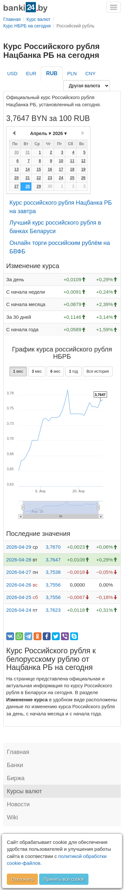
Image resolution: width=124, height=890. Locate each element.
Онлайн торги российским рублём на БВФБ (59, 247)
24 (61, 178)
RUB (51, 73)
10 (61, 161)
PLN (72, 73)
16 (50, 169)
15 (39, 169)
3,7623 (53, 610)
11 (72, 161)
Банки (15, 765)
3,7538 (53, 572)
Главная (18, 752)
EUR (31, 73)
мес (18, 371)
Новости (18, 804)
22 (39, 178)
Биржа (15, 778)
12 (83, 161)
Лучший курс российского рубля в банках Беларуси (55, 226)
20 (16, 178)
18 (72, 169)
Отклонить (22, 879)
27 (16, 186)
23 (50, 178)
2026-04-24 (18, 610)
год (73, 371)
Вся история (97, 371)
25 (72, 178)
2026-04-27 (18, 572)
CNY (90, 73)
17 (61, 169)
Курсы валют (24, 791)
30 (16, 152)
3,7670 (53, 547)
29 (39, 186)
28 (27, 186)
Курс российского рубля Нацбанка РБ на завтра (60, 206)
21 (27, 178)
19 (83, 169)
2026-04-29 (18, 547)
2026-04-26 (18, 585)
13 (16, 169)
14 (27, 169)
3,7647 (53, 559)
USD (12, 73)
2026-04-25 (18, 597)
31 (27, 152)
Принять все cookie (63, 879)
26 (83, 178)
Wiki (12, 817)
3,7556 (53, 585)
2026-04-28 (18, 559)
